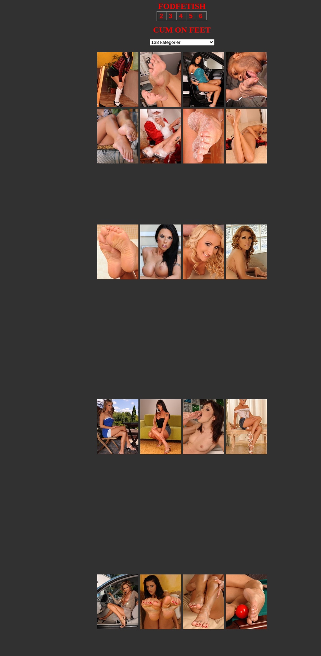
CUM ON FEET (182, 29)
